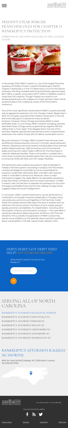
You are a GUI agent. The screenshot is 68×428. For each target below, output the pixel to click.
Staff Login (62, 422)
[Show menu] (4, 5)
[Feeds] (34, 414)
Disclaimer (44, 422)
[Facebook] (27, 414)
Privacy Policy (7, 422)
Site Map (26, 422)
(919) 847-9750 (12, 363)
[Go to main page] (56, 5)
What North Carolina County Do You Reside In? (27, 261)
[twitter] (41, 414)
